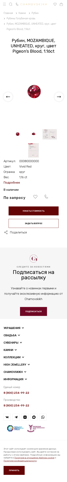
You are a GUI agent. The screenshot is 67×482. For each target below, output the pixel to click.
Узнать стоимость (33, 211)
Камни (8, 350)
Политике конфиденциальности (20, 460)
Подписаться (33, 311)
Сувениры (11, 342)
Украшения (12, 328)
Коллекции (12, 357)
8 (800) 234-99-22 (16, 392)
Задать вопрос (33, 223)
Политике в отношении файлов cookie (34, 457)
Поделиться (18, 232)
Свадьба (10, 335)
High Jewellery (15, 364)
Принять (14, 470)
